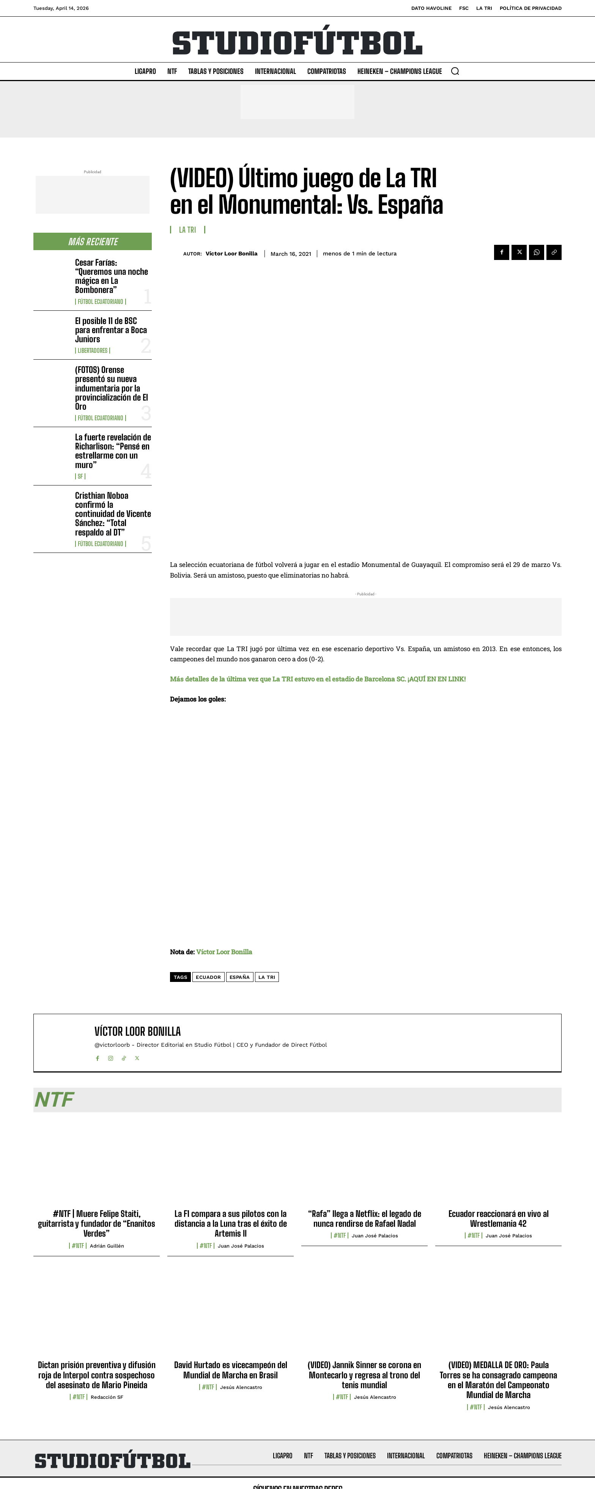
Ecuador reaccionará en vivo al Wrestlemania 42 (499, 1219)
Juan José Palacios (241, 1246)
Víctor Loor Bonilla (232, 253)
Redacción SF (107, 1397)
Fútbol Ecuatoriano (100, 302)
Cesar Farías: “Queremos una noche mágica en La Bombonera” (111, 276)
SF (80, 476)
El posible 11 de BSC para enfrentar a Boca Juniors (111, 330)
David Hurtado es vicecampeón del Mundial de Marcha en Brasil (230, 1370)
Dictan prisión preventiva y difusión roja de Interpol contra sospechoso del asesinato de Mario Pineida (97, 1375)
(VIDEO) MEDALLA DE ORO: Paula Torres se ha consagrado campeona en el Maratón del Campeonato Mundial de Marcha (498, 1380)
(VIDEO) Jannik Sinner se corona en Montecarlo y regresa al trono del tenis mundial (364, 1375)
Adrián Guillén (107, 1246)
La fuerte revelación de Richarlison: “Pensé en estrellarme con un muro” (113, 451)
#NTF (78, 1246)
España (240, 977)
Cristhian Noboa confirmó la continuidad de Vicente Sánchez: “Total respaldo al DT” (113, 513)
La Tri (266, 977)
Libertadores (92, 351)
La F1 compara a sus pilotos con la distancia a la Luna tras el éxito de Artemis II (231, 1224)
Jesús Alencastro (241, 1387)
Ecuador (208, 977)
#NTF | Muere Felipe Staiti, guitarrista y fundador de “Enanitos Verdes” (96, 1224)
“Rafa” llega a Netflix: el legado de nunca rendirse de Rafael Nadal (364, 1219)
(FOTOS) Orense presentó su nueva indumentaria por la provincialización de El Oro (111, 388)
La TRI (187, 229)
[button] (455, 71)
